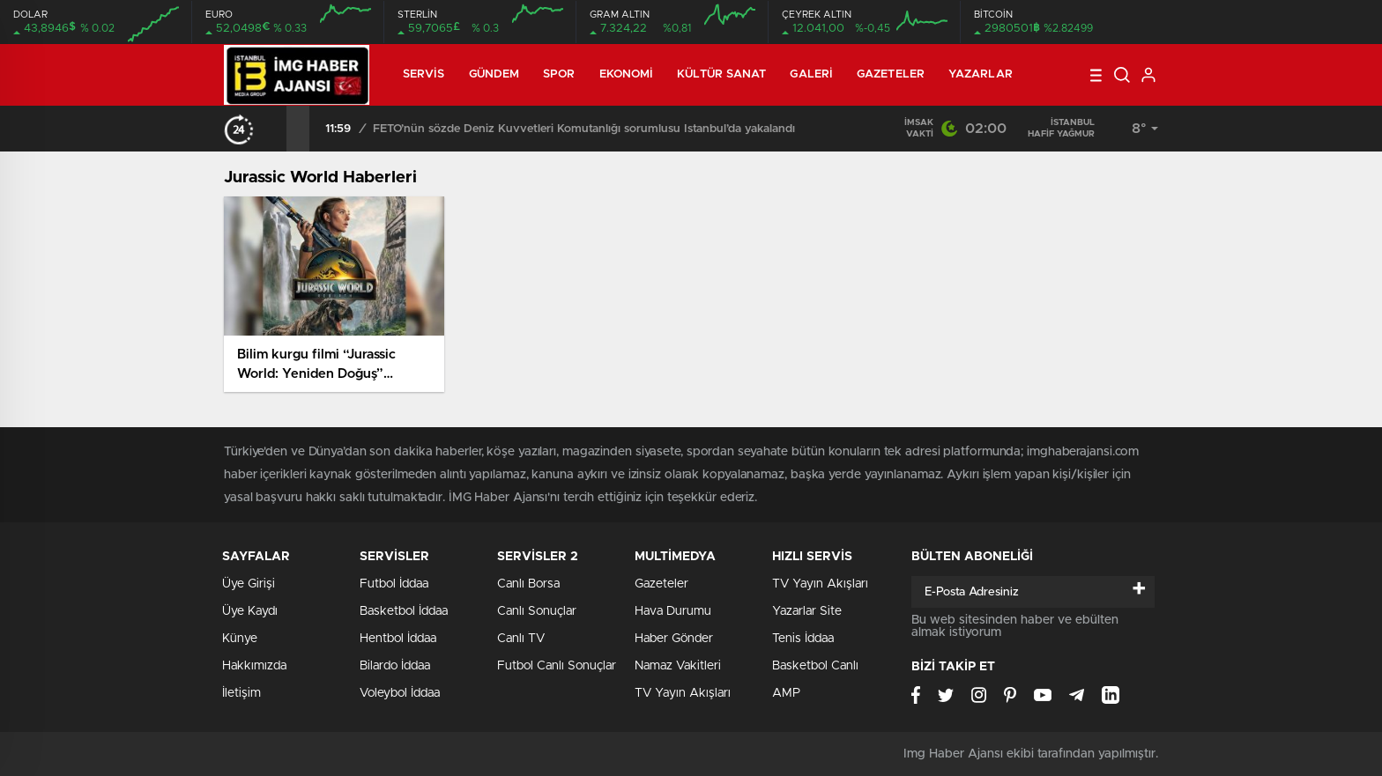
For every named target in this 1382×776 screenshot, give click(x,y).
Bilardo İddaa (395, 666)
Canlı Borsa (528, 584)
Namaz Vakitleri (678, 666)
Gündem (494, 74)
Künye (239, 638)
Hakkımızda (254, 666)
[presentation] (275, 129)
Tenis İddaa (803, 638)
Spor (559, 74)
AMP (786, 693)
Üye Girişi (248, 584)
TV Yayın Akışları (683, 693)
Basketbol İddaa (404, 611)
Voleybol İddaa (400, 693)
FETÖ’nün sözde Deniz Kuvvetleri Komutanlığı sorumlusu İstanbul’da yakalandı (584, 129)
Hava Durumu (673, 611)
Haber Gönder (674, 638)
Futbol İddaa (394, 584)
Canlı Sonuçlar (536, 611)
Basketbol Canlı (815, 666)
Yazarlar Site (807, 611)
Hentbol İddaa (398, 638)
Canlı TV (521, 638)
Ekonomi (626, 74)
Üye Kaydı (250, 611)
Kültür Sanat (721, 74)
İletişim (241, 693)
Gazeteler (891, 74)
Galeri (811, 74)
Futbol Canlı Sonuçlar (556, 666)
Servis (424, 74)
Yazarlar (980, 74)
